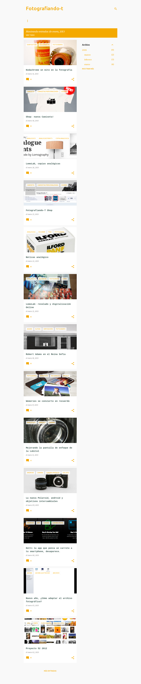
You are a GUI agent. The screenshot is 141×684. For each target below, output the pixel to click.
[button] (72, 79)
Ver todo (30, 35)
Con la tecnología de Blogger (70, 680)
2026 (84, 50)
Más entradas (50, 671)
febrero (88, 59)
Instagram (42, 21)
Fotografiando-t (44, 8)
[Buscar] (115, 8)
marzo (87, 55)
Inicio (28, 21)
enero (87, 64)
